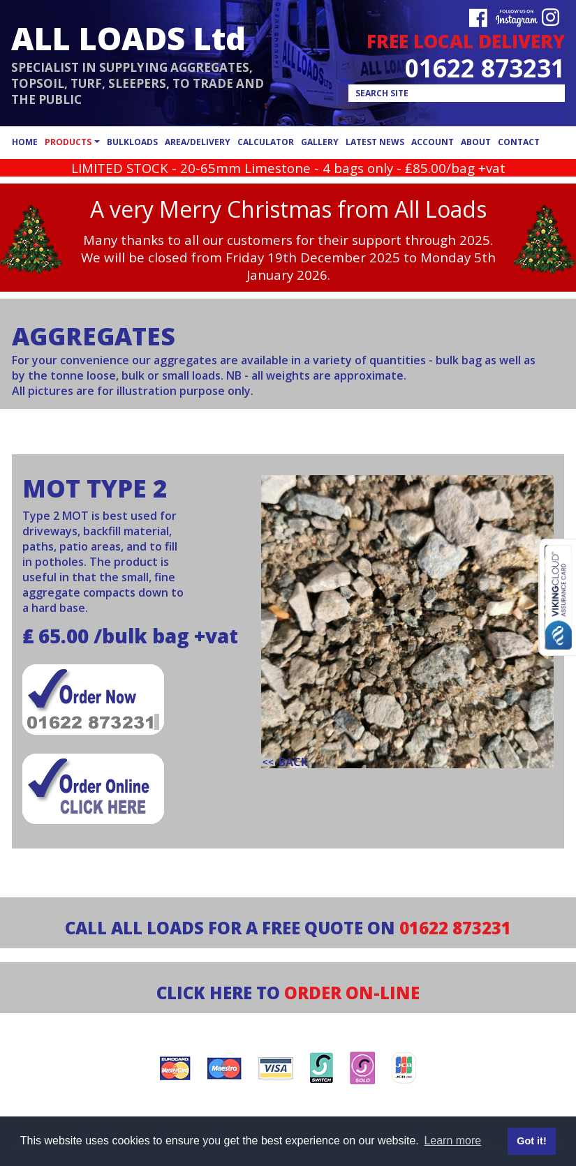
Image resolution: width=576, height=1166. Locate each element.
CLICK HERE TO (288, 992)
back (293, 762)
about (476, 142)
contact (519, 142)
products (68, 142)
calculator (265, 142)
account (432, 142)
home (25, 142)
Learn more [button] (452, 1140)
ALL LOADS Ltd (128, 38)
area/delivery (197, 142)
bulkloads (132, 142)
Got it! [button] (531, 1140)
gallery (320, 142)
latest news (375, 142)
